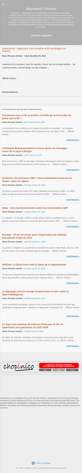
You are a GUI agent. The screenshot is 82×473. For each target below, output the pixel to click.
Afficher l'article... (9, 78)
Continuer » (73, 140)
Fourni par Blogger (41, 463)
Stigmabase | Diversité (41, 8)
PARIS (41, 385)
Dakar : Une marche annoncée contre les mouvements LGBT (35, 208)
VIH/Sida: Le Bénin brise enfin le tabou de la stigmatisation (34, 264)
